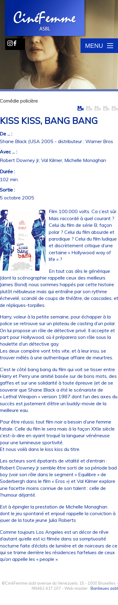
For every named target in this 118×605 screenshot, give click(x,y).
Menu (99, 45)
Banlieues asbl (104, 588)
